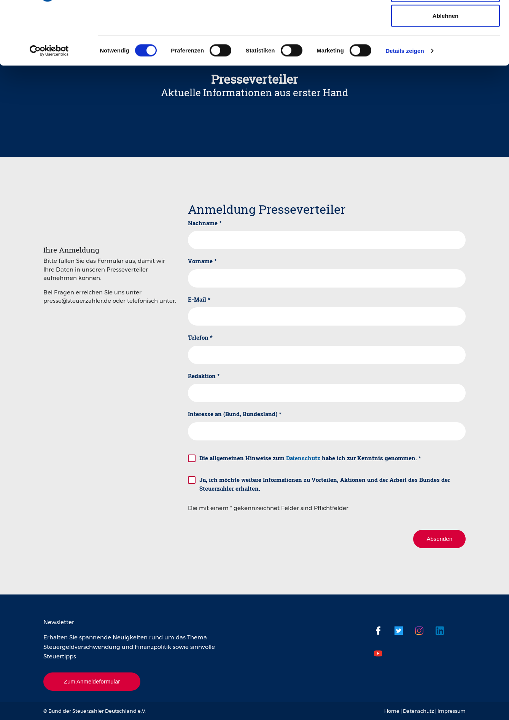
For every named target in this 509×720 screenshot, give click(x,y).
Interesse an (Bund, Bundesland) (235, 414)
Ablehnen (445, 70)
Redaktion (204, 376)
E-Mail (199, 299)
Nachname (205, 223)
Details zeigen (404, 105)
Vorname (202, 261)
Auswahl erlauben (445, 45)
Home (391, 711)
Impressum (451, 711)
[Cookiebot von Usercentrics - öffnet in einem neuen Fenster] (49, 105)
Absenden (439, 539)
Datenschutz (303, 458)
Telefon (200, 337)
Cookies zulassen (445, 20)
